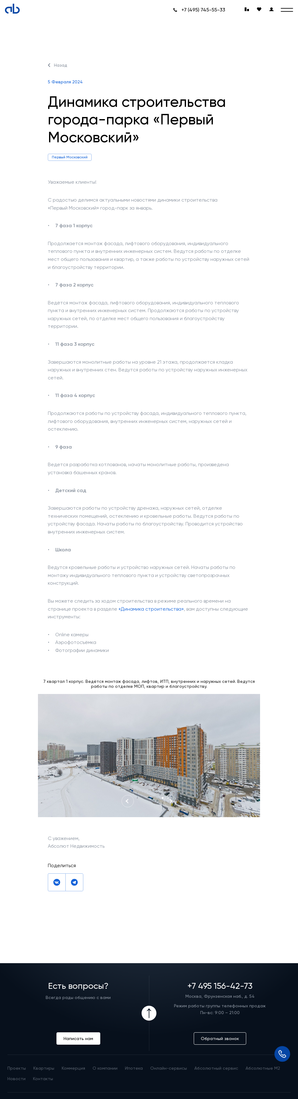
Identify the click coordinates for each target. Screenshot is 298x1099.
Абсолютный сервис (216, 1068)
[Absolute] (12, 8)
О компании (105, 1068)
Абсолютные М (263, 1068)
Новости (16, 1078)
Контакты (43, 1078)
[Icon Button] (149, 1013)
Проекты (16, 1068)
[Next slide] (170, 801)
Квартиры (43, 1068)
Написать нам (78, 1038)
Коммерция (73, 1068)
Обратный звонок (220, 1038)
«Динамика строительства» (151, 609)
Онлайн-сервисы (168, 1068)
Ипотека (134, 1068)
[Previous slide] (128, 801)
